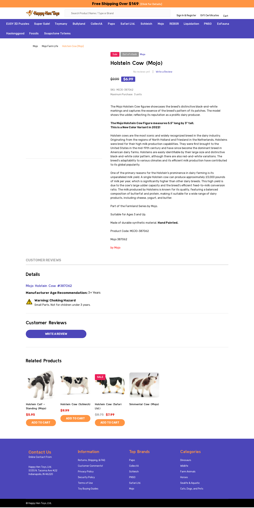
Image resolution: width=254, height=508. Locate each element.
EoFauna (223, 24)
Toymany (61, 24)
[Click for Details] (151, 4)
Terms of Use (85, 483)
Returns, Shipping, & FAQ (91, 460)
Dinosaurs (185, 460)
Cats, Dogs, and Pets (191, 489)
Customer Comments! (90, 466)
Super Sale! (42, 24)
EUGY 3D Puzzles (17, 24)
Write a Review (164, 72)
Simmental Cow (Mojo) (144, 404)
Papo (111, 24)
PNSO (208, 24)
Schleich (146, 24)
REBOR (174, 24)
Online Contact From (40, 457)
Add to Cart (41, 423)
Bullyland (79, 24)
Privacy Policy (86, 472)
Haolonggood (15, 34)
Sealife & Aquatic (190, 483)
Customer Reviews (43, 261)
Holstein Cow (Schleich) (75, 404)
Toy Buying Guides (88, 489)
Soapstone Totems (57, 34)
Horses (184, 478)
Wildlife (184, 466)
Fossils (34, 34)
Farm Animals (187, 472)
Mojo (161, 24)
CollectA (96, 24)
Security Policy (86, 478)
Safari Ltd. (128, 24)
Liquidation (191, 24)
